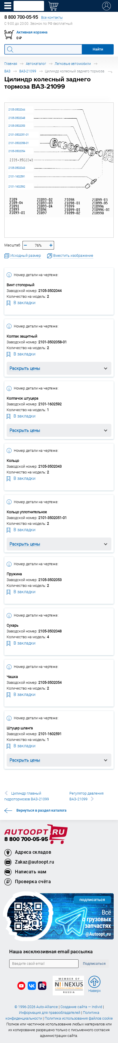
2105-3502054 (16, 151)
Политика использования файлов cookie (79, 1018)
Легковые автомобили (73, 63)
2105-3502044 (16, 109)
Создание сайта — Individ (81, 1006)
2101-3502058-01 (18, 143)
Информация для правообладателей (49, 1012)
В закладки (21, 302)
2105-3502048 (16, 118)
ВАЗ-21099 (27, 71)
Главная (10, 63)
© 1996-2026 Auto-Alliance (36, 1006)
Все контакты (52, 17)
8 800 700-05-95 (26, 839)
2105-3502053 (16, 126)
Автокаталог (36, 63)
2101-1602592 (16, 186)
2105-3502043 (16, 168)
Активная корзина (31, 32)
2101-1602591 (16, 176)
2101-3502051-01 (18, 134)
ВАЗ (7, 71)
